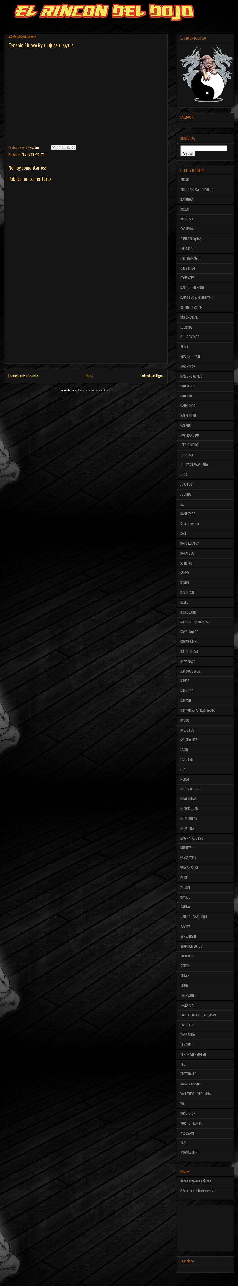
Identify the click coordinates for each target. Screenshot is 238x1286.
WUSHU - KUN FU (191, 1123)
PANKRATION (188, 858)
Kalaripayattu (189, 524)
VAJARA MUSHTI (191, 1084)
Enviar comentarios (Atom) (94, 390)
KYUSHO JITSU (189, 740)
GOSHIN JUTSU (190, 357)
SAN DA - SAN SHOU (193, 917)
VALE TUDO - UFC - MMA (195, 1094)
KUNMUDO (186, 691)
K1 (182, 504)
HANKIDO (186, 396)
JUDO (183, 475)
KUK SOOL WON (190, 671)
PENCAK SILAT (189, 868)
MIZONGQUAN (189, 809)
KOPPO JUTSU (189, 642)
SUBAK (184, 976)
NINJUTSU (187, 848)
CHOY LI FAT (187, 268)
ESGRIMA (186, 327)
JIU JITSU (186, 455)
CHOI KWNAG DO (191, 259)
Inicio (89, 376)
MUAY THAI (187, 829)
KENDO (184, 583)
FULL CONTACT (189, 337)
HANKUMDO (187, 406)
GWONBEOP (187, 367)
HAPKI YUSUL (188, 416)
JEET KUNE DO (189, 445)
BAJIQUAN (187, 200)
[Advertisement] (85, 333)
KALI (183, 534)
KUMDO (185, 681)
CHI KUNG (186, 249)
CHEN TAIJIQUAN (191, 239)
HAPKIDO (186, 426)
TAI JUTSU (187, 1025)
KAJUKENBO (187, 514)
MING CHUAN (188, 799)
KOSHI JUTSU (189, 652)
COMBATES (187, 278)
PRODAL (185, 888)
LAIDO (184, 750)
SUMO (184, 986)
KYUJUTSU (187, 730)
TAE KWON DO (189, 996)
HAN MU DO (187, 386)
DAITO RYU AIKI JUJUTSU (196, 298)
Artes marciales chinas (195, 1181)
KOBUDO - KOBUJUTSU (195, 622)
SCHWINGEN (188, 937)
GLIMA (184, 347)
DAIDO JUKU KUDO (192, 288)
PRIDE (183, 878)
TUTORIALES (188, 1074)
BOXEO (184, 209)
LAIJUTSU (186, 760)
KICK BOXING (188, 612)
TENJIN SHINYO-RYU (33, 155)
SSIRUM (185, 966)
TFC (182, 1064)
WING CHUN (187, 1114)
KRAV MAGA (187, 662)
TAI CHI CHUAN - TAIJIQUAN (198, 1015)
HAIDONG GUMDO (191, 376)
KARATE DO (187, 554)
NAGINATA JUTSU (191, 838)
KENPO (184, 602)
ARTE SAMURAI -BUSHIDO (196, 190)
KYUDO (184, 721)
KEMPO (184, 573)
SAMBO (185, 907)
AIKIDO (184, 180)
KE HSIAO (186, 563)
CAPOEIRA (186, 229)
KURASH (185, 701)
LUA (182, 770)
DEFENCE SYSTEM (191, 308)
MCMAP (185, 779)
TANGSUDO (187, 1035)
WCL (183, 1104)
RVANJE (185, 897)
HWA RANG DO (189, 435)
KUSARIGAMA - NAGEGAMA (197, 711)
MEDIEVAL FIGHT (190, 789)
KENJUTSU (187, 593)
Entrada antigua (152, 376)
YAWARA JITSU (189, 1153)
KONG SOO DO (189, 632)
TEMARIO (186, 1045)
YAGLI (183, 1143)
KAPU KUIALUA (189, 543)
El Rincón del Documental (197, 1191)
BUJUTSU (186, 219)
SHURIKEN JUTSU (191, 947)
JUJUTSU (186, 485)
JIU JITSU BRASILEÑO (194, 465)
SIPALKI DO (187, 956)
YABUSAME (187, 1133)
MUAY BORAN (188, 819)
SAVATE (185, 927)
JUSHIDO (186, 494)
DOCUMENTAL (189, 318)
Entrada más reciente (23, 376)
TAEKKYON (187, 1005)
